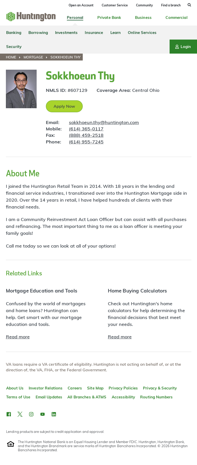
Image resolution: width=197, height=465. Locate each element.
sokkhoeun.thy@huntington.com (104, 122)
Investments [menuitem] (66, 32)
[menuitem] (14, 57)
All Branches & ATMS (86, 397)
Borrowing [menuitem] (38, 32)
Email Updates (49, 397)
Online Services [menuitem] (142, 32)
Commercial (176, 17)
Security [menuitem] (14, 46)
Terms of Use (18, 397)
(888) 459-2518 (86, 135)
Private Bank (109, 17)
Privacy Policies (123, 388)
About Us (15, 388)
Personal (75, 17)
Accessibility (123, 397)
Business (143, 17)
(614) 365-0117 (86, 129)
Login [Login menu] (182, 47)
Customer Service (115, 5)
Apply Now (64, 106)
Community (144, 5)
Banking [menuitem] (13, 32)
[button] (9, 414)
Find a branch (171, 5)
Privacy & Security (160, 388)
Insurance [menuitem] (94, 32)
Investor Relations (46, 388)
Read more (18, 337)
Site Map (95, 388)
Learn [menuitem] (115, 32)
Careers (75, 388)
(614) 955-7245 (86, 142)
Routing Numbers (156, 397)
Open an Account (81, 5)
